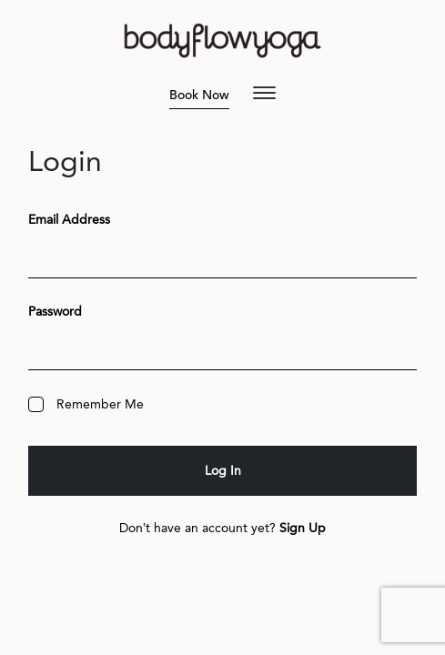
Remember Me (86, 404)
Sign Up (302, 528)
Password (55, 311)
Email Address (69, 219)
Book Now (199, 95)
